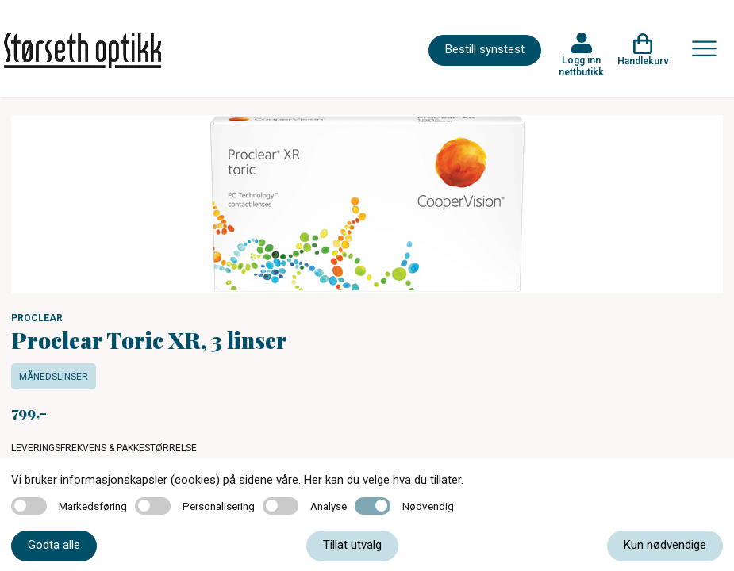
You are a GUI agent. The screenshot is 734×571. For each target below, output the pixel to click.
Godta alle (54, 545)
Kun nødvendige (665, 545)
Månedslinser (53, 376)
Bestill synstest (485, 49)
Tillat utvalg (352, 545)
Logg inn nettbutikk (581, 66)
